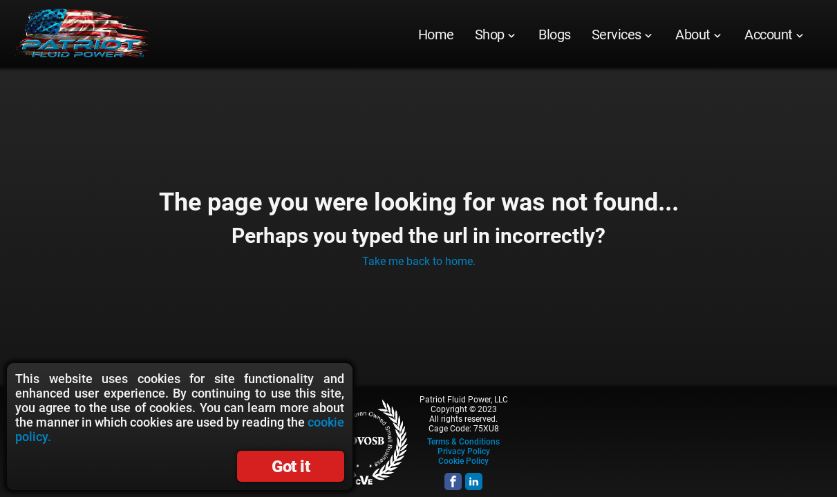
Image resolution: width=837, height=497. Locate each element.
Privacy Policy (464, 451)
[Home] (436, 34)
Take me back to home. (419, 261)
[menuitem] (436, 34)
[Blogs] (555, 34)
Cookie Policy (463, 461)
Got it (291, 466)
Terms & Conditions (463, 442)
